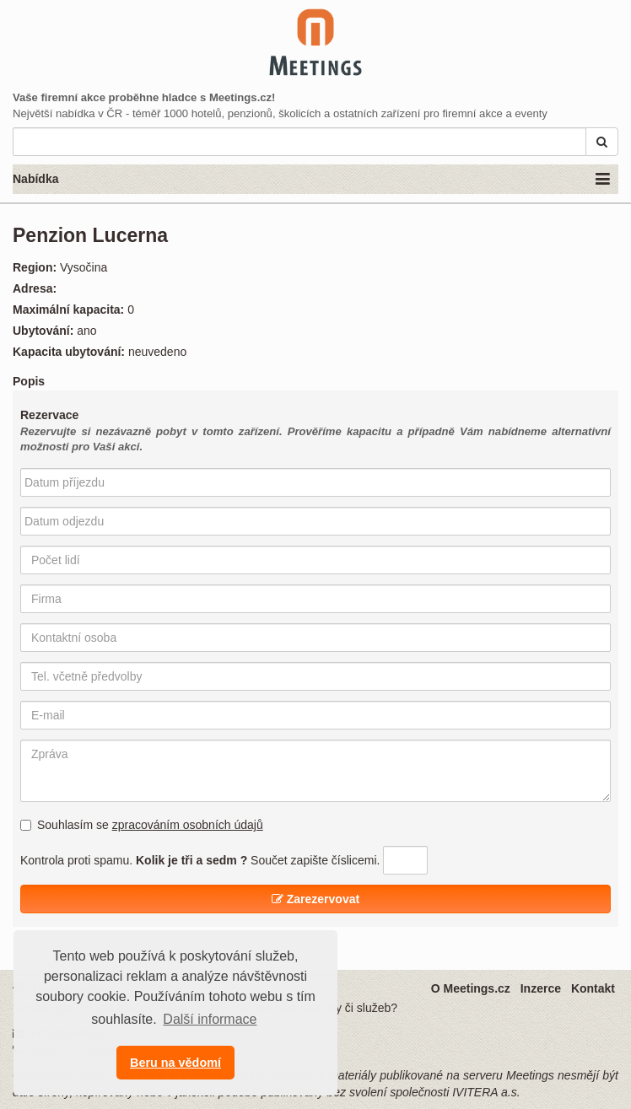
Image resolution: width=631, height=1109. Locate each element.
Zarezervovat (315, 899)
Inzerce (540, 988)
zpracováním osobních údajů (187, 825)
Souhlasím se (141, 825)
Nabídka (311, 179)
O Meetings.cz (470, 988)
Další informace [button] (209, 1019)
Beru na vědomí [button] (175, 1062)
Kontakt (593, 988)
